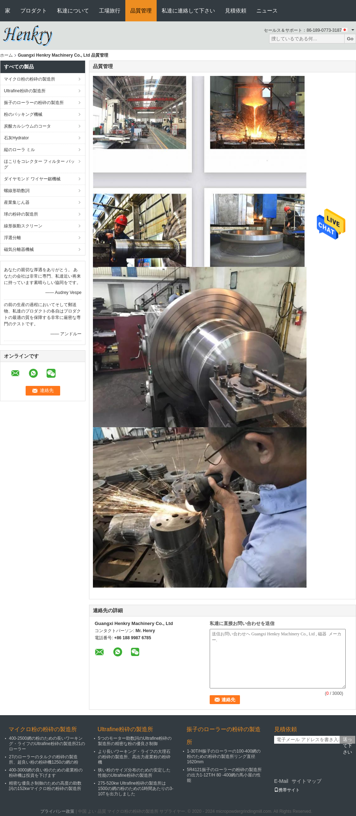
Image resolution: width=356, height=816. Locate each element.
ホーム (6, 55)
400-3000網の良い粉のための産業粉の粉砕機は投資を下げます (46, 773)
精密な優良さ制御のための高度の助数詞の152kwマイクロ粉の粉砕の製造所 (45, 786)
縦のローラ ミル (19, 149)
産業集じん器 (17, 202)
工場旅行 (109, 10)
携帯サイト (287, 789)
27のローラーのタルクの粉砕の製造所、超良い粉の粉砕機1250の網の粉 (43, 759)
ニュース (267, 10)
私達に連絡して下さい (188, 10)
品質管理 (141, 10)
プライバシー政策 (57, 811)
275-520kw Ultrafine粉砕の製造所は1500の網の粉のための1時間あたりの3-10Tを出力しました (135, 788)
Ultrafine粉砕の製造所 (25, 90)
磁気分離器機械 (19, 249)
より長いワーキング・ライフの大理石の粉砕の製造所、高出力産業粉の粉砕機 (134, 757)
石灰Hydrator (16, 137)
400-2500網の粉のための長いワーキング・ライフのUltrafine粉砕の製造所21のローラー (47, 744)
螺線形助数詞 (17, 190)
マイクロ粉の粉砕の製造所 (29, 79)
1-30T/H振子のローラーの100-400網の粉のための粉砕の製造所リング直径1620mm (224, 756)
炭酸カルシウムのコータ (27, 126)
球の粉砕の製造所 (21, 214)
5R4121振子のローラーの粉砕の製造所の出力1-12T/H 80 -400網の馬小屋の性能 (224, 775)
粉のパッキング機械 (23, 114)
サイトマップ (306, 781)
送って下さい (347, 740)
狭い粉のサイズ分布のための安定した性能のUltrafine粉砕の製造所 (134, 773)
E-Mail (281, 781)
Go (350, 38)
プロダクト (33, 10)
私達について (73, 10)
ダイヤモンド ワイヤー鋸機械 (32, 178)
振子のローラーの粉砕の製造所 (34, 102)
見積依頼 (235, 10)
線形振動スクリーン (23, 225)
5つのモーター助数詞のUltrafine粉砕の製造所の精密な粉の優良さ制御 (135, 741)
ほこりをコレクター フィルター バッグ (39, 164)
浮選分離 (12, 237)
